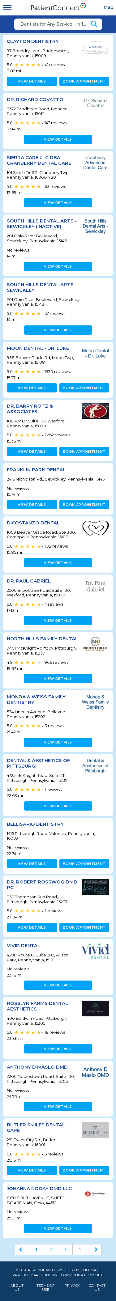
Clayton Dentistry (33, 41)
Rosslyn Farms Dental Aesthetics (37, 1006)
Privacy (72, 1286)
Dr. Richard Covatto (35, 99)
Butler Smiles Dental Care (36, 1127)
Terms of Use (45, 1288)
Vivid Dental (23, 945)
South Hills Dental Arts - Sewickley (42, 287)
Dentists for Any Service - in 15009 (55, 24)
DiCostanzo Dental (33, 523)
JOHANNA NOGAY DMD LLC (39, 1188)
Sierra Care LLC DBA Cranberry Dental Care (39, 160)
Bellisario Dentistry (35, 824)
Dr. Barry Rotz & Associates (30, 408)
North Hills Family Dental (42, 639)
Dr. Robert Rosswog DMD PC (42, 884)
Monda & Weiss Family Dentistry (36, 699)
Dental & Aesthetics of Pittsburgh (38, 763)
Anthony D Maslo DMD (37, 1067)
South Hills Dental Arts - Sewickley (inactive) (42, 223)
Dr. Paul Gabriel (29, 581)
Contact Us (97, 1288)
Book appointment (84, 81)
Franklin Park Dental (36, 470)
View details (32, 81)
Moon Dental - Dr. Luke (38, 348)
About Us (17, 1288)
